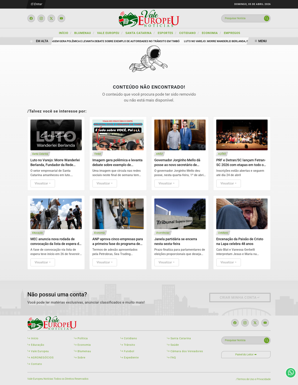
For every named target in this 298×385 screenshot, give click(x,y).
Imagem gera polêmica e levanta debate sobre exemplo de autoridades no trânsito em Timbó (115, 41)
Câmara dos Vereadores (185, 351)
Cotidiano (128, 338)
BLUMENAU (84, 33)
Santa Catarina (179, 338)
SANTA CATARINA (140, 33)
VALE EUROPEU (110, 33)
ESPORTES (167, 33)
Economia (82, 344)
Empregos (232, 33)
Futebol (127, 351)
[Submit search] (266, 18)
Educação (35, 344)
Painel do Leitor (246, 354)
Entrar (36, 4)
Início (65, 33)
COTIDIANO (189, 33)
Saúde (173, 344)
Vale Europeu (38, 351)
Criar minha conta (240, 297)
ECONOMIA (211, 33)
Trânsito (127, 344)
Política (81, 338)
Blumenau (82, 351)
